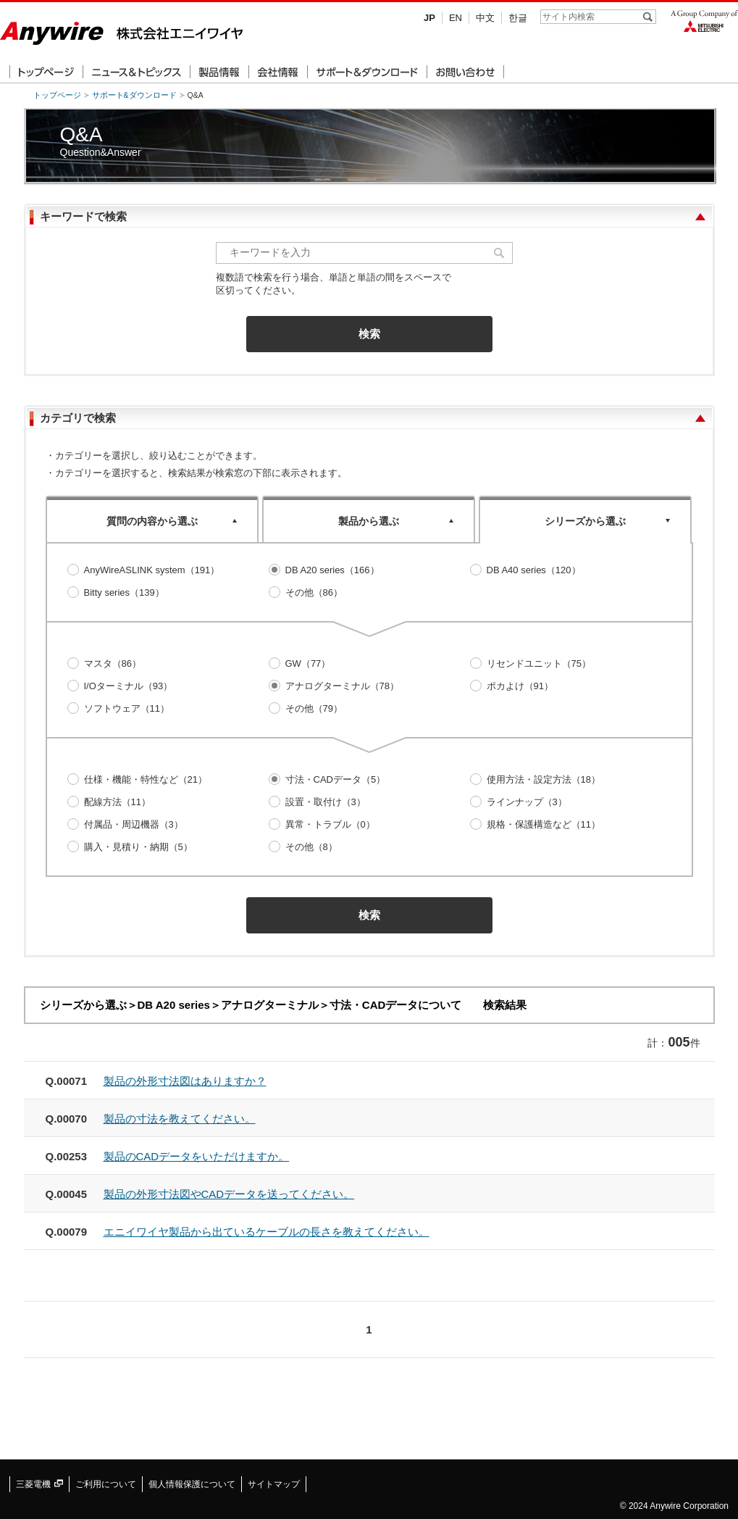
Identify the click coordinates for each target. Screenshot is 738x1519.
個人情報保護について (191, 1484)
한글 (517, 17)
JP (429, 17)
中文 (485, 17)
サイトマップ (274, 1484)
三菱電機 (39, 1484)
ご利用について (105, 1484)
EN (455, 17)
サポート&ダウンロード (134, 95)
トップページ (57, 95)
